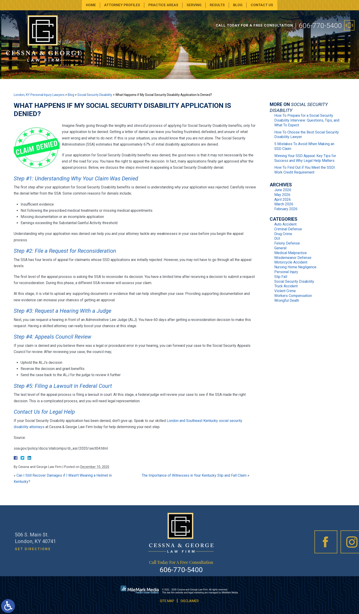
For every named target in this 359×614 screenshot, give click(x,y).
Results (217, 5)
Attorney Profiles (122, 5)
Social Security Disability (94, 95)
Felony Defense (287, 243)
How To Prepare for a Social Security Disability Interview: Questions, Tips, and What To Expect (306, 120)
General (280, 248)
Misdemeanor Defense (292, 257)
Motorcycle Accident (290, 262)
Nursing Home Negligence (295, 267)
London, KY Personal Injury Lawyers (39, 95)
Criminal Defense (288, 229)
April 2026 (282, 199)
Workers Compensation (293, 295)
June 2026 (282, 190)
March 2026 (283, 204)
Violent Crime (285, 291)
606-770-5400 (320, 26)
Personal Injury (286, 272)
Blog (237, 5)
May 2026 (282, 195)
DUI (277, 238)
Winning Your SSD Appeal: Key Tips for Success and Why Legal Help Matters (305, 158)
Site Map (167, 601)
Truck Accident (286, 286)
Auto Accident (285, 224)
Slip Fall (280, 276)
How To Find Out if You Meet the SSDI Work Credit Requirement (304, 169)
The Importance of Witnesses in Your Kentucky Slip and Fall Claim (194, 475)
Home (91, 5)
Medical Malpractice (290, 253)
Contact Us (262, 5)
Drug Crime (283, 234)
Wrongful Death (286, 300)
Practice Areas (163, 5)
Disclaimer (190, 601)
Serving (194, 5)
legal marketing (196, 592)
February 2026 (285, 209)
